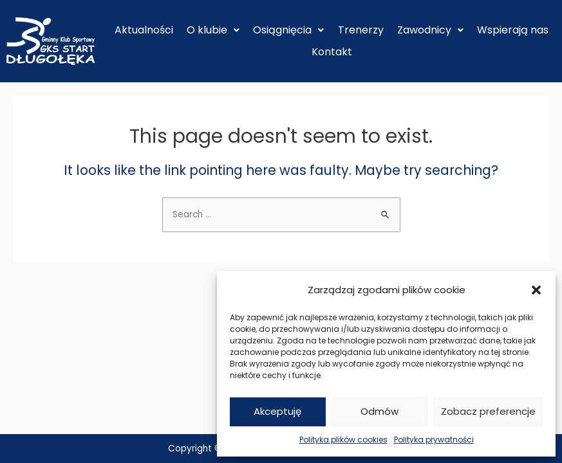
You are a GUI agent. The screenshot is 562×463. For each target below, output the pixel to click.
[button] (536, 290)
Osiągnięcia (288, 30)
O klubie (213, 30)
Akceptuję (277, 411)
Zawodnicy (430, 30)
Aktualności (144, 30)
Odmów (379, 411)
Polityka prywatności (434, 439)
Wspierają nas (512, 30)
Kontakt (332, 51)
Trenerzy (361, 30)
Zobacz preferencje (488, 411)
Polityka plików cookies (343, 439)
